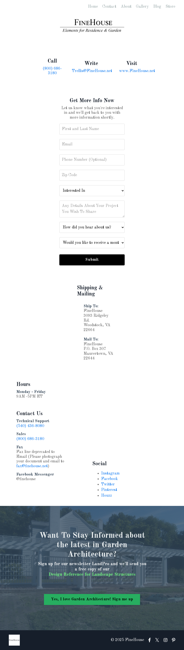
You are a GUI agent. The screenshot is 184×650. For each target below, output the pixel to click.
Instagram (110, 473)
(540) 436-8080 (30, 426)
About (126, 7)
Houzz (106, 496)
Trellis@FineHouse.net (92, 71)
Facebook (109, 479)
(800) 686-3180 (30, 439)
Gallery (142, 7)
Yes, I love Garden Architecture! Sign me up (92, 599)
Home (93, 7)
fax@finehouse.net (32, 466)
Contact (109, 7)
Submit (92, 260)
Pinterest (109, 490)
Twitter (108, 484)
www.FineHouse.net (137, 71)
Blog (157, 7)
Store (170, 7)
